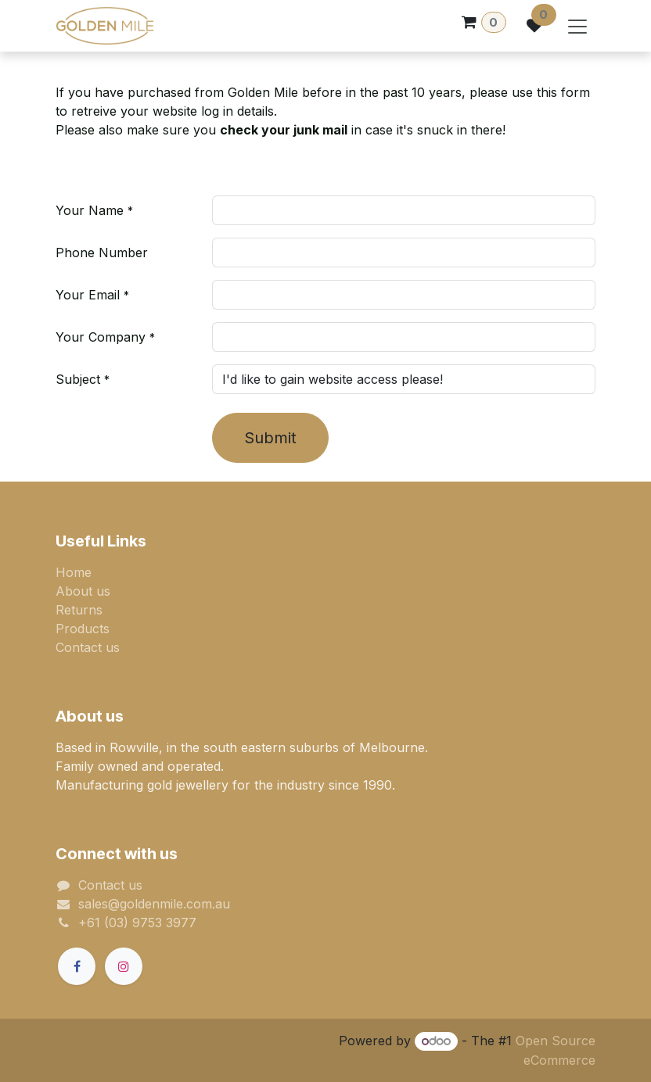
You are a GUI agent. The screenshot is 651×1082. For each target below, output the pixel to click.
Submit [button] (270, 437)
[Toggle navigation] (577, 26)
